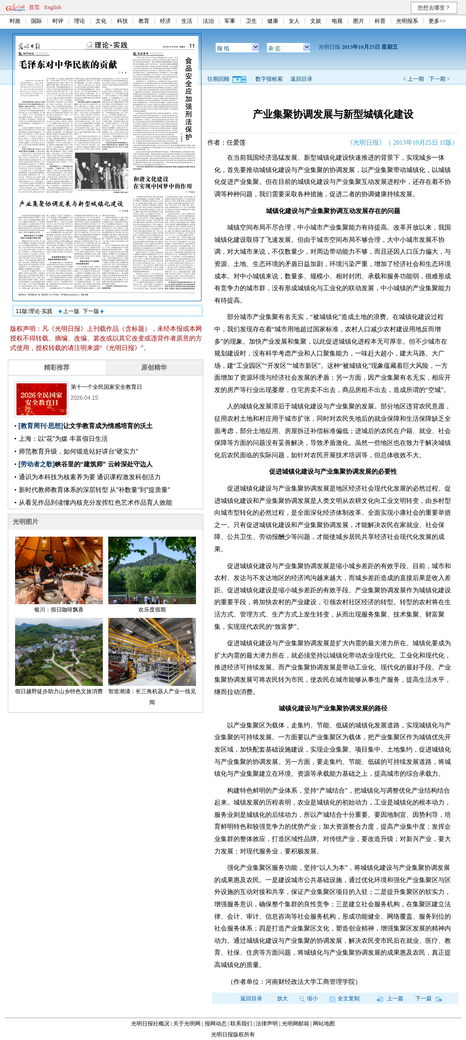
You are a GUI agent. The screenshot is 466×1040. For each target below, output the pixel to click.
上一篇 (389, 998)
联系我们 (241, 1023)
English (52, 7)
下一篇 (428, 998)
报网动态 (216, 1023)
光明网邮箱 (295, 1023)
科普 (380, 21)
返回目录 (301, 79)
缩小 (308, 998)
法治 (208, 21)
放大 (282, 998)
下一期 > (439, 79)
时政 (15, 21)
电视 (337, 21)
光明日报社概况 (150, 1023)
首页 (34, 7)
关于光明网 (187, 1023)
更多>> (437, 21)
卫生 (251, 21)
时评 (58, 21)
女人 (294, 21)
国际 (36, 21)
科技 (122, 21)
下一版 (93, 311)
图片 (358, 21)
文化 (100, 21)
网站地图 (324, 1023)
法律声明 (267, 1023)
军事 (229, 21)
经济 (165, 21)
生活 (186, 21)
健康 (272, 21)
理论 (79, 21)
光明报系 (407, 21)
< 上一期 (413, 79)
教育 (143, 21)
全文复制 (344, 998)
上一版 (68, 311)
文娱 (315, 21)
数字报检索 (269, 79)
